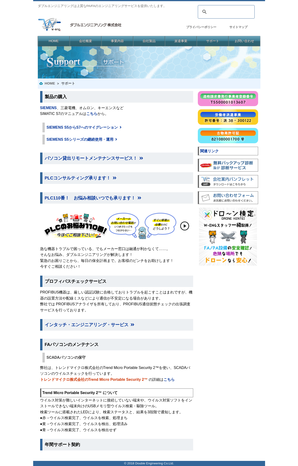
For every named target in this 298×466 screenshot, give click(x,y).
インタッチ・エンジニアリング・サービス (89, 324)
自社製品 (149, 41)
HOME (54, 41)
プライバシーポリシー (201, 27)
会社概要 (85, 41)
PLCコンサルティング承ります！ (80, 178)
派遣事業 (180, 41)
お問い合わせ (244, 41)
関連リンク (209, 151)
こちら (91, 114)
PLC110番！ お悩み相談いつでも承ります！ (93, 198)
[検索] (225, 12)
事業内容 (117, 41)
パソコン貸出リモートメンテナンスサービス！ (94, 158)
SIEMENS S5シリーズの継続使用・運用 (82, 139)
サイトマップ (238, 27)
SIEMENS (48, 108)
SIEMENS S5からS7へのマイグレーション (84, 127)
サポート (212, 41)
